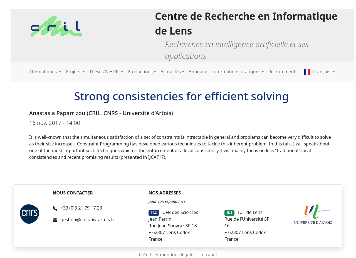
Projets (73, 72)
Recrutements (283, 72)
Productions (140, 72)
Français (318, 72)
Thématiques (43, 72)
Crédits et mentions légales (167, 255)
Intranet (208, 255)
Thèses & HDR (104, 72)
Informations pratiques (236, 72)
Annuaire (198, 72)
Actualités (170, 72)
